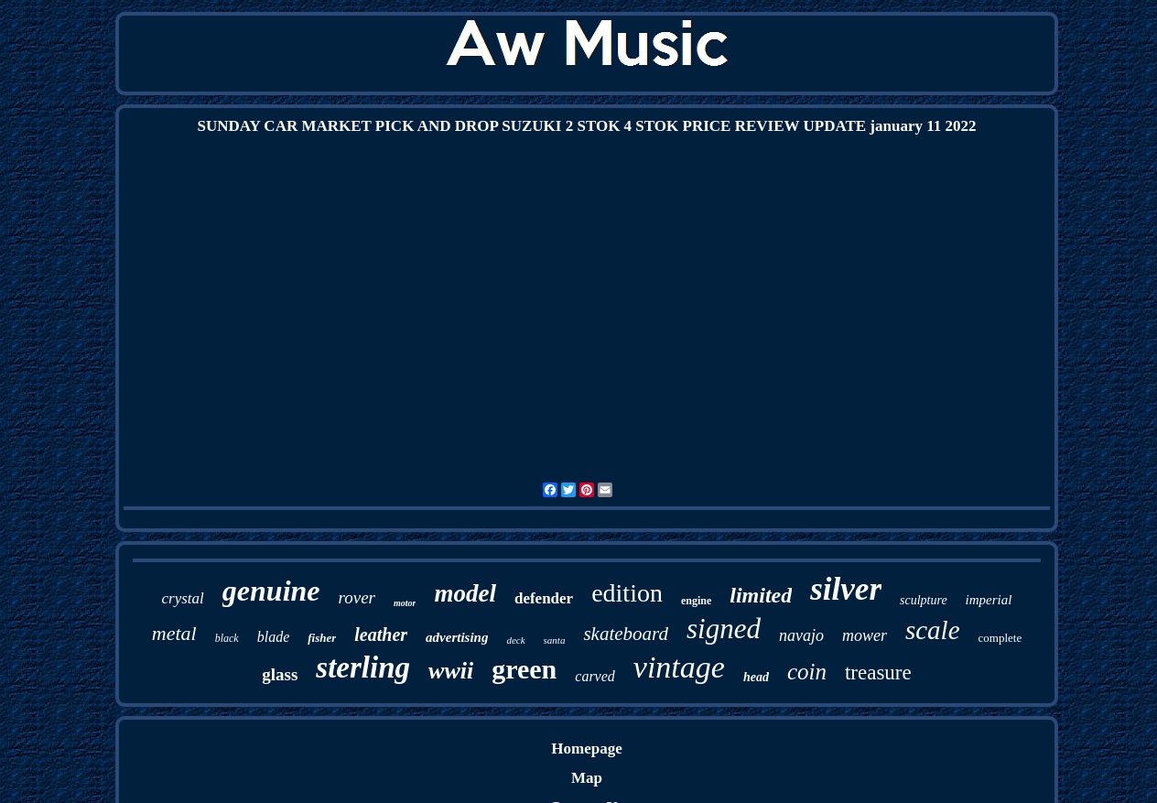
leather (380, 634)
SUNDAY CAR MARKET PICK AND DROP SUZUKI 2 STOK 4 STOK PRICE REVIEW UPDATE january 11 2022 (586, 126)
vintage (679, 667)
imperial (989, 599)
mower (864, 635)
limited (761, 595)
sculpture (923, 600)
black (227, 638)
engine (696, 600)
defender (543, 598)
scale (932, 630)
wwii (450, 670)
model (465, 593)
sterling (363, 667)
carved (595, 676)
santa (555, 640)
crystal (183, 598)
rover (357, 597)
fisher (322, 638)
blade (273, 637)
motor (405, 603)
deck (515, 640)
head (756, 677)
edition (627, 593)
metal (174, 633)
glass (279, 674)
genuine (271, 590)
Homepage (586, 748)
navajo (801, 635)
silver (845, 589)
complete (1000, 638)
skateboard (625, 634)
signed (724, 629)
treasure (878, 672)
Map (586, 778)
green (524, 669)
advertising (457, 637)
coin (807, 671)
